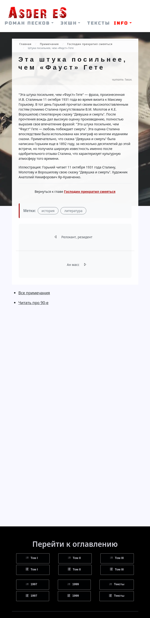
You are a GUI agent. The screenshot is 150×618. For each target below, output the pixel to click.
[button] (29, 23)
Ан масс (73, 264)
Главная (25, 44)
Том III (117, 558)
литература (73, 210)
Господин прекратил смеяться (89, 44)
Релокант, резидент (76, 237)
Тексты (116, 584)
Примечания (49, 44)
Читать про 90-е (33, 302)
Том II (74, 558)
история (48, 210)
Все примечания (34, 292)
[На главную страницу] (37, 10)
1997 (31, 584)
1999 (73, 584)
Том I (32, 558)
